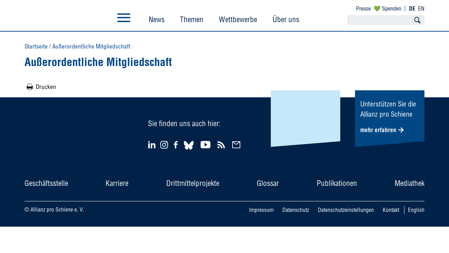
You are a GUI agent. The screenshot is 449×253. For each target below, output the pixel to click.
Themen (191, 19)
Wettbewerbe (238, 19)
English (416, 209)
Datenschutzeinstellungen (346, 209)
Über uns (286, 19)
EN (421, 8)
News (157, 19)
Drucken (46, 86)
